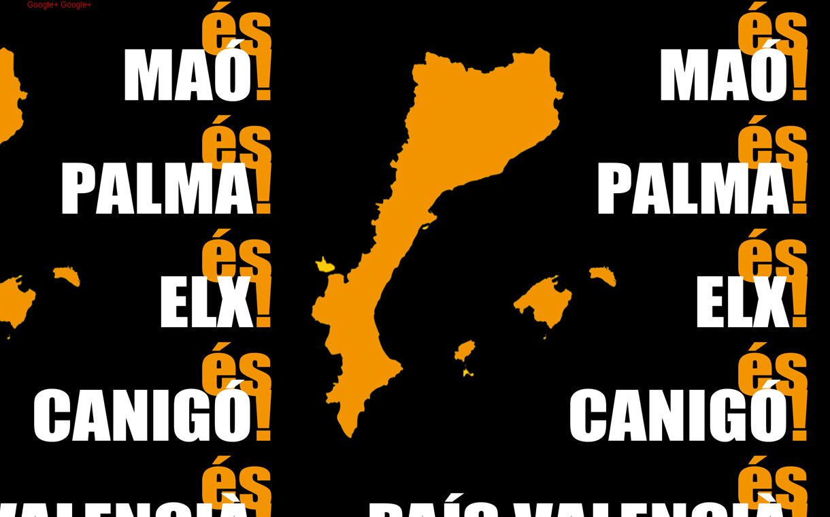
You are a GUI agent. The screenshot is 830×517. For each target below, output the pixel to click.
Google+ (44, 5)
